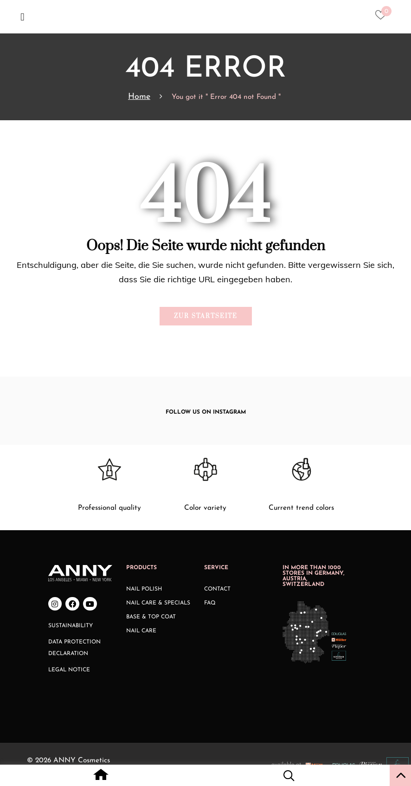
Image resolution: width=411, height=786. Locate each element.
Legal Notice (69, 670)
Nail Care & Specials (158, 603)
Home (139, 96)
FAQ (210, 603)
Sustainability (70, 626)
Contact (217, 589)
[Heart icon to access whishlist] (383, 17)
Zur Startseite (206, 316)
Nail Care (141, 631)
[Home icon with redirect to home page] (101, 777)
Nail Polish (144, 589)
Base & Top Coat (151, 617)
